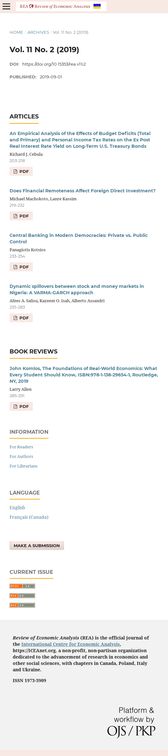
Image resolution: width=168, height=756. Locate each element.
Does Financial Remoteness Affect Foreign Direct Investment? (83, 191)
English (17, 507)
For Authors (21, 456)
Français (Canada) (29, 517)
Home (16, 32)
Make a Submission (37, 545)
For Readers (21, 447)
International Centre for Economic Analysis (70, 644)
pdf (23, 171)
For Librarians (24, 466)
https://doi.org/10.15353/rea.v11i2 (54, 64)
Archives (38, 32)
